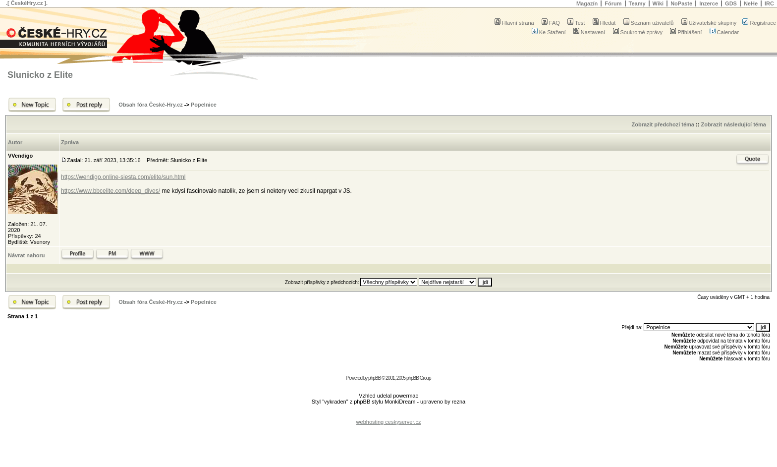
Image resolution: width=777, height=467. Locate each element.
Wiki (658, 3)
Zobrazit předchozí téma (662, 124)
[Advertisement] (388, 414)
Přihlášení (686, 32)
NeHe (751, 3)
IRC (769, 3)
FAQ (551, 23)
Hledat (604, 23)
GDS (731, 3)
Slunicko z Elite (40, 75)
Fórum (613, 3)
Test (576, 23)
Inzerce (708, 3)
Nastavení (589, 32)
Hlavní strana (514, 23)
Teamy (637, 3)
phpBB (374, 378)
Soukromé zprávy (638, 32)
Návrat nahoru (26, 255)
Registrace (759, 23)
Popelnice (204, 105)
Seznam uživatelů (648, 23)
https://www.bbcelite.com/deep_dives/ (110, 190)
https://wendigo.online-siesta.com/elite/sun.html (123, 177)
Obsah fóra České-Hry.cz (150, 105)
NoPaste (681, 3)
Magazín (587, 3)
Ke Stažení (549, 32)
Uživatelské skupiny (709, 23)
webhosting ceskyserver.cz (388, 422)
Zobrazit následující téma (733, 124)
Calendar (724, 32)
